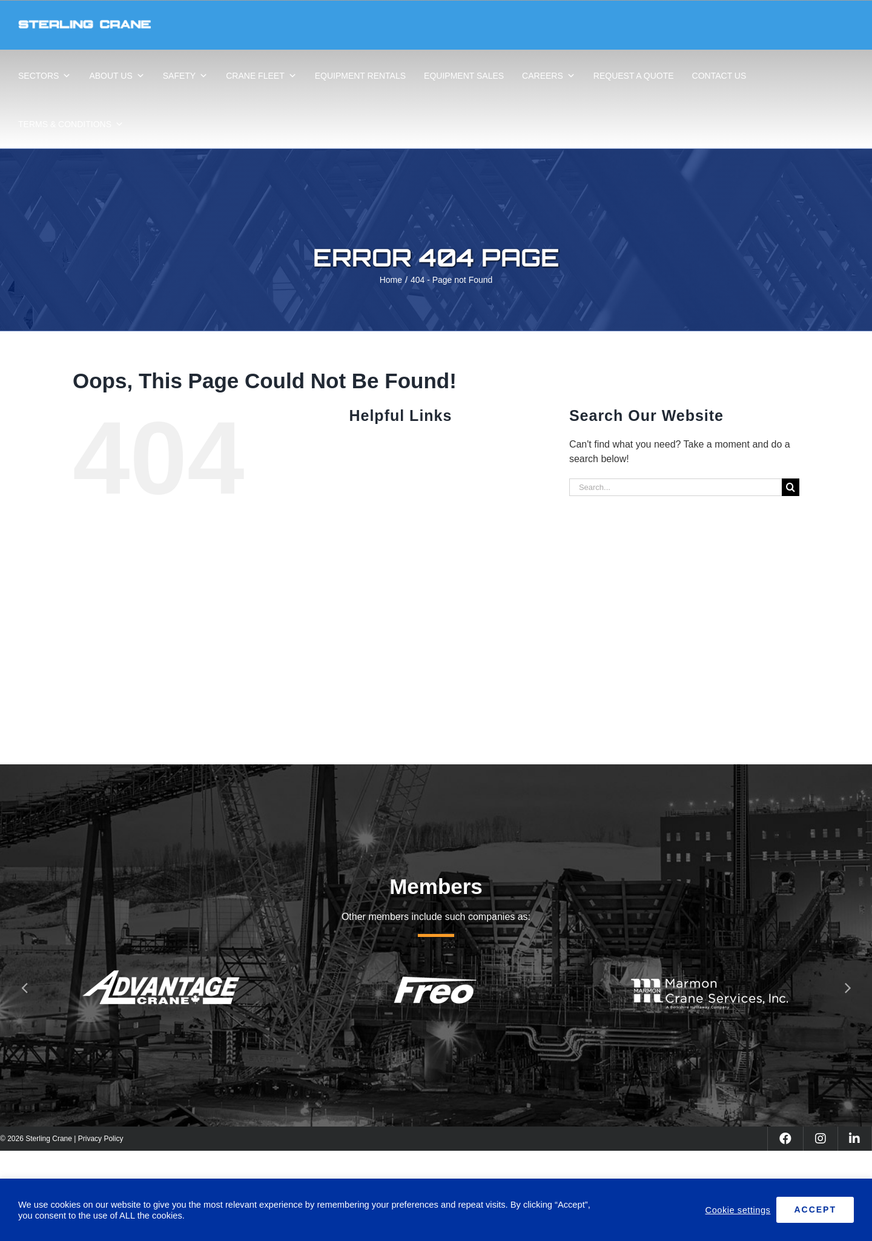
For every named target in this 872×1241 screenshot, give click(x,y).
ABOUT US (116, 75)
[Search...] (675, 487)
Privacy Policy (101, 1138)
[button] (24, 987)
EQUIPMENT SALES (464, 76)
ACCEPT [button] (815, 1209)
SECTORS (44, 75)
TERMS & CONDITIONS (71, 124)
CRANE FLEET (261, 75)
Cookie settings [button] (738, 1210)
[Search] (790, 487)
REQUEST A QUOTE (633, 76)
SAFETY (185, 75)
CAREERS (548, 75)
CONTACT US (719, 76)
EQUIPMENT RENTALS (360, 76)
